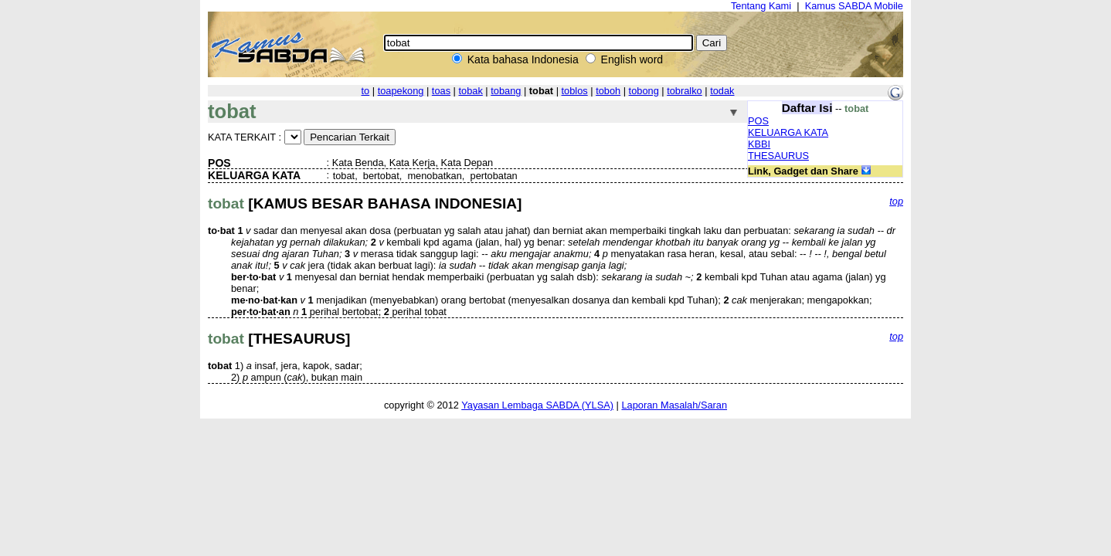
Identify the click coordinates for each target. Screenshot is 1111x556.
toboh (608, 91)
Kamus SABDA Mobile (854, 6)
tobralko (684, 91)
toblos (575, 91)
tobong (644, 91)
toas (441, 91)
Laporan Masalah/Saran (674, 405)
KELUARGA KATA (788, 132)
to (366, 91)
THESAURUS (778, 155)
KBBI (759, 144)
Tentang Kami (761, 6)
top (896, 201)
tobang (506, 91)
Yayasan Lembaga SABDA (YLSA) (537, 405)
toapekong (401, 91)
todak (722, 91)
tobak (471, 91)
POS (758, 121)
